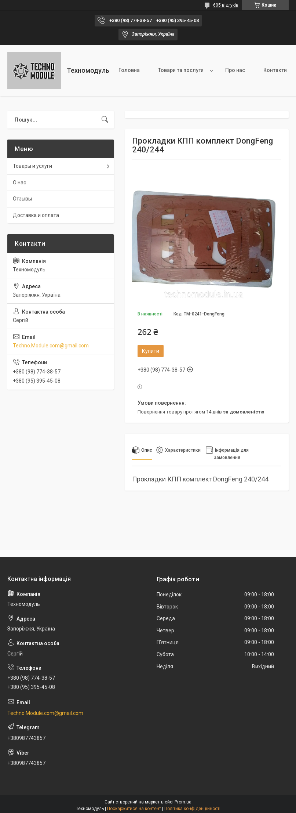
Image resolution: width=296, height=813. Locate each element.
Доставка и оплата (36, 215)
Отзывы (22, 199)
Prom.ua (183, 802)
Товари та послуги (181, 70)
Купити (150, 351)
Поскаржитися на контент (134, 808)
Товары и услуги (32, 166)
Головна (129, 70)
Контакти (275, 70)
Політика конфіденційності (192, 808)
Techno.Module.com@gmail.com (51, 345)
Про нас (235, 70)
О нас (19, 182)
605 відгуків (225, 5)
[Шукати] (105, 120)
